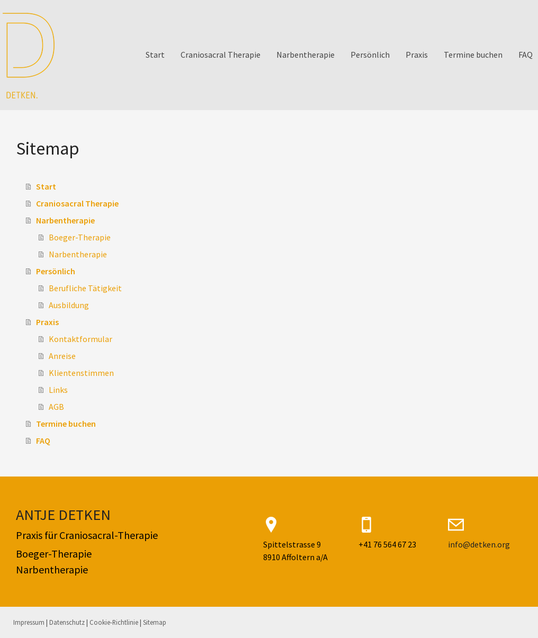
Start (155, 54)
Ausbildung (69, 305)
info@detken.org (479, 544)
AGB (56, 406)
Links (58, 389)
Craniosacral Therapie (221, 54)
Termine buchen (473, 54)
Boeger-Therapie (80, 237)
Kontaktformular (80, 339)
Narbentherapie (305, 54)
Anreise (62, 356)
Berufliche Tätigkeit (85, 288)
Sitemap (154, 622)
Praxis (417, 54)
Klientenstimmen (81, 372)
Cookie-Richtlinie (113, 622)
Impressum (28, 622)
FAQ (525, 54)
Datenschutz (67, 622)
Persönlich (370, 54)
